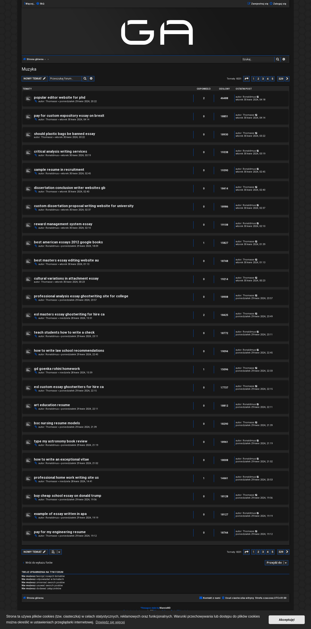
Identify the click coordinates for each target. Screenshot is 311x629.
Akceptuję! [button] (287, 619)
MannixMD (165, 608)
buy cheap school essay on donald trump (67, 496)
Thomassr (51, 101)
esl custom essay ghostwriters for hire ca (69, 387)
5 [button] (272, 78)
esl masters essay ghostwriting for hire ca (69, 314)
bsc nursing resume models (57, 423)
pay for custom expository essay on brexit (69, 116)
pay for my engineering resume (60, 532)
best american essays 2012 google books (68, 242)
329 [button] (281, 78)
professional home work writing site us (66, 477)
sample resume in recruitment (59, 170)
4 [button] (267, 78)
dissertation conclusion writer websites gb (69, 188)
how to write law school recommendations (69, 351)
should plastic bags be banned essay (64, 134)
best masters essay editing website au (66, 260)
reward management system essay (63, 224)
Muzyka (29, 69)
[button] (246, 78)
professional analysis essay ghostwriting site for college (81, 296)
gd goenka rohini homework (57, 369)
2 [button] (258, 78)
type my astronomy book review (60, 441)
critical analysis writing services (60, 151)
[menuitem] (40, 3)
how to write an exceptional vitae (61, 459)
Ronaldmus (249, 96)
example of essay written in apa (60, 514)
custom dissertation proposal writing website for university (83, 206)
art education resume (52, 405)
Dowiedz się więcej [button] (110, 622)
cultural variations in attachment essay (66, 278)
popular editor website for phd (59, 97)
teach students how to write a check (64, 332)
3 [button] (263, 78)
